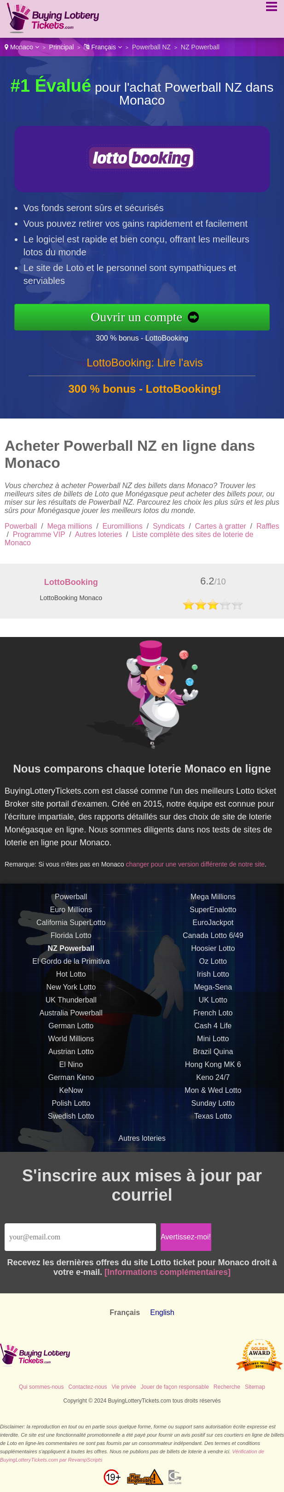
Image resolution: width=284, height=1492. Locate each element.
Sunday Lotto (213, 1114)
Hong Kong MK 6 (213, 1075)
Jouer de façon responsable (175, 1387)
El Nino (71, 1075)
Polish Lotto (71, 1114)
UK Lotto (213, 1011)
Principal (61, 47)
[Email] (80, 1237)
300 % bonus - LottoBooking (153, 335)
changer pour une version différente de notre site (201, 859)
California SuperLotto (70, 934)
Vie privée (124, 1387)
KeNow (71, 1101)
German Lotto (70, 1037)
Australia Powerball (71, 1024)
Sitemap (255, 1387)
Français (103, 47)
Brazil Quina (213, 1063)
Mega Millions (213, 908)
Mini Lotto (213, 1050)
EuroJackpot (212, 934)
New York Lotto (71, 998)
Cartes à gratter (220, 526)
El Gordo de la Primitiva (71, 972)
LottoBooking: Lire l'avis (145, 373)
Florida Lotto (71, 946)
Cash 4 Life (213, 1037)
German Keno (71, 1088)
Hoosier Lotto (213, 959)
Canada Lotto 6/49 (213, 946)
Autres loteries (98, 534)
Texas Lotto (213, 1127)
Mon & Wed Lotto (213, 1101)
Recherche (227, 1387)
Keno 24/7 (213, 1088)
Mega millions (70, 526)
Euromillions (123, 526)
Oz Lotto (213, 972)
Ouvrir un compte (148, 316)
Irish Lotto (213, 985)
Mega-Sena (213, 998)
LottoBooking (71, 582)
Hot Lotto (71, 985)
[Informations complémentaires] (167, 1272)
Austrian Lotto (71, 1063)
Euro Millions (71, 921)
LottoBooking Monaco (71, 598)
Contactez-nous (87, 1387)
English (162, 1312)
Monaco (22, 47)
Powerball (21, 526)
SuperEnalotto (213, 921)
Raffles (267, 526)
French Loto (212, 1024)
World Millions (71, 1050)
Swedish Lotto (71, 1127)
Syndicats (169, 526)
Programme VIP (39, 534)
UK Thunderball (71, 1011)
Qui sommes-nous (41, 1387)
